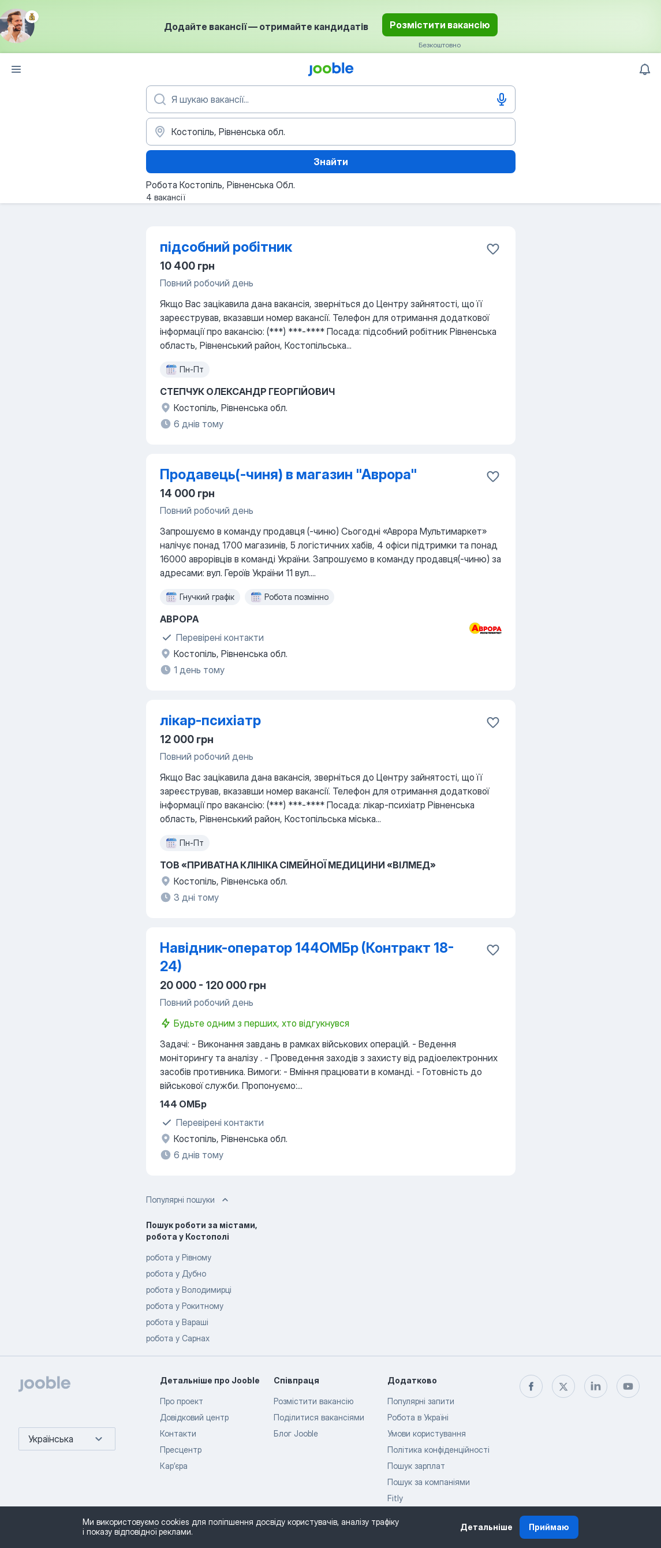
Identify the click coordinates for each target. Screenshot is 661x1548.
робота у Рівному (178, 1257)
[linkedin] (595, 1386)
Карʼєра (174, 1466)
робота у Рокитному (184, 1306)
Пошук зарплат (416, 1466)
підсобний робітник (226, 246)
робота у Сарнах (178, 1338)
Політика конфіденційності (438, 1449)
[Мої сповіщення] (644, 69)
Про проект (181, 1401)
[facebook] (531, 1386)
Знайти (330, 161)
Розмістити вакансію (440, 25)
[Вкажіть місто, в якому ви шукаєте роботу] (331, 132)
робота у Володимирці (188, 1290)
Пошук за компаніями (428, 1482)
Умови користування (426, 1433)
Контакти (178, 1433)
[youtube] (628, 1386)
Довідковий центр (194, 1417)
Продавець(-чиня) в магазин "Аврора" (288, 474)
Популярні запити (420, 1401)
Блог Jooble (296, 1433)
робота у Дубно (176, 1273)
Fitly (395, 1498)
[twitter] (563, 1386)
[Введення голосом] (501, 99)
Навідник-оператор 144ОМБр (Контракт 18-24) (307, 957)
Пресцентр (180, 1449)
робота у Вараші (177, 1322)
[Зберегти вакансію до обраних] (493, 249)
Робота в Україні (418, 1417)
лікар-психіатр (210, 720)
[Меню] (16, 69)
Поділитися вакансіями (319, 1417)
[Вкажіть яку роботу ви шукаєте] (331, 99)
